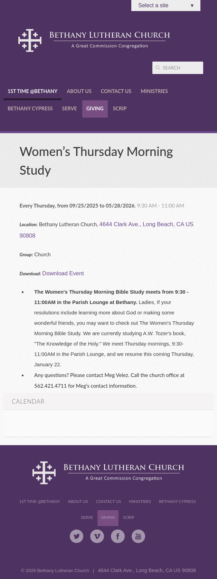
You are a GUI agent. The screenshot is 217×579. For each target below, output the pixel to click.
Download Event (63, 273)
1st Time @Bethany (32, 91)
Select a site (166, 5)
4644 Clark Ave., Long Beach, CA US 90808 (147, 570)
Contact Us (116, 91)
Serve (69, 108)
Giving (95, 108)
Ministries (154, 91)
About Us (79, 91)
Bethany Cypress (30, 108)
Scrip (119, 108)
